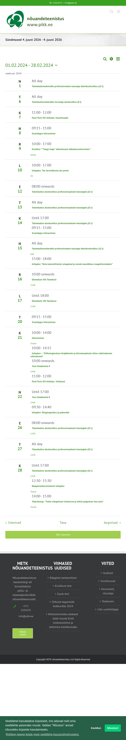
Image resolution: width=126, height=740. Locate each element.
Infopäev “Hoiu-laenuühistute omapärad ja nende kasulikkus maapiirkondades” (72, 264)
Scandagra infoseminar (44, 133)
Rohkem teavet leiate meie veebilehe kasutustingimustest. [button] (42, 734)
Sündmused (108, 581)
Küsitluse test (63, 586)
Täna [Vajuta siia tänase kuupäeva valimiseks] (63, 523)
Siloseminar (38, 338)
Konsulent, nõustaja (108, 591)
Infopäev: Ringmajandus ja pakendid (50, 412)
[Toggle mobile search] (111, 11)
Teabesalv (108, 601)
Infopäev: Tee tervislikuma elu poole (50, 170)
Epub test (63, 594)
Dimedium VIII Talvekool (44, 279)
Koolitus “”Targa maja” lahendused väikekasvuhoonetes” (61, 149)
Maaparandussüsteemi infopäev (48, 486)
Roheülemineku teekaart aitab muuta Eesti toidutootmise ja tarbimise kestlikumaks (63, 620)
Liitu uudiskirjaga (107, 609)
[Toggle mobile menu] (119, 11)
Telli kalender (63, 534)
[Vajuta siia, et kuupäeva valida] (32, 65)
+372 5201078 (26, 608)
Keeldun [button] (96, 728)
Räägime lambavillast (63, 577)
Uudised (108, 573)
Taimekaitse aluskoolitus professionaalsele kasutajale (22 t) (62, 192)
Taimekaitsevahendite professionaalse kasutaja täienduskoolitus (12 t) (67, 86)
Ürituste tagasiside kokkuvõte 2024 (63, 604)
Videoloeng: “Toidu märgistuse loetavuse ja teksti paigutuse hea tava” (67, 501)
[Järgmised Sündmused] (113, 522)
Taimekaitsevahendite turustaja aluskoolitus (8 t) (56, 102)
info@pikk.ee (71, 2)
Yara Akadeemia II (41, 366)
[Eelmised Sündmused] (12, 522)
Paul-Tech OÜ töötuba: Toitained (48, 381)
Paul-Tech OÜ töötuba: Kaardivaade (50, 118)
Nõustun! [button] (112, 728)
